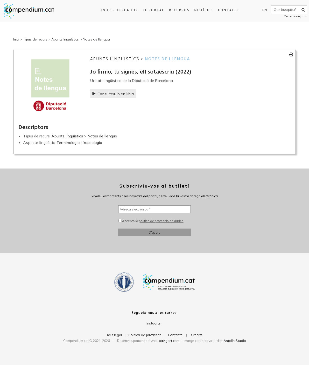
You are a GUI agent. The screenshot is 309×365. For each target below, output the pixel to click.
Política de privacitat (144, 335)
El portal (152, 10)
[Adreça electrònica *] (154, 209)
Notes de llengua (96, 39)
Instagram (154, 323)
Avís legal (114, 335)
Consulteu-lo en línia (113, 93)
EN (263, 10)
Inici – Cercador (118, 10)
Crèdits (196, 335)
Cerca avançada (293, 16)
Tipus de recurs (35, 39)
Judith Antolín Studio (230, 340)
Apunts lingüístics (65, 39)
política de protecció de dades (161, 221)
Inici (16, 39)
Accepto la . (151, 221)
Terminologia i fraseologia (79, 142)
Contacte (228, 10)
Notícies (202, 10)
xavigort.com (169, 340)
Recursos (178, 10)
